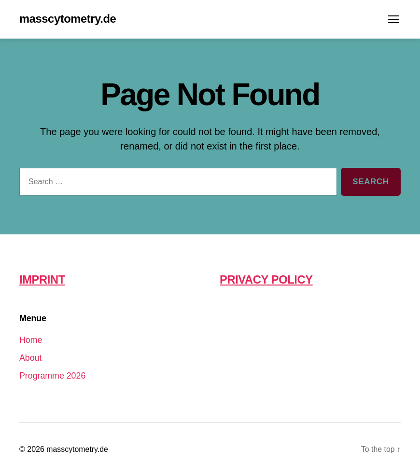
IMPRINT (42, 279)
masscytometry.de (68, 19)
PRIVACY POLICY (267, 279)
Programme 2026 (52, 376)
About (30, 358)
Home (30, 340)
